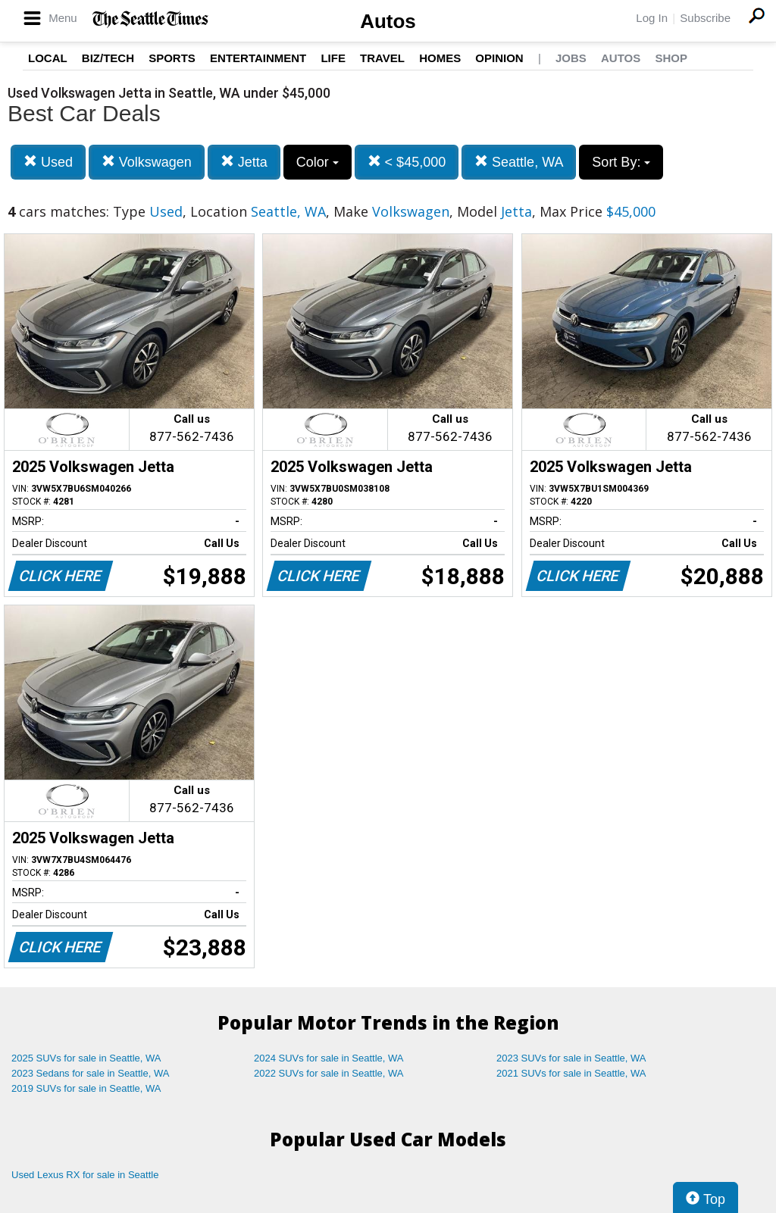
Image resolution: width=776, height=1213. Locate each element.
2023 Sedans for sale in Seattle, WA (90, 1073)
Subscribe (705, 17)
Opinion (499, 58)
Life (333, 58)
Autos (388, 21)
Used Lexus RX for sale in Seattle (84, 1174)
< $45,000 (407, 162)
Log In (652, 17)
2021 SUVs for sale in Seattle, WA (571, 1073)
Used (48, 162)
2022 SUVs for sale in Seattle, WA (329, 1073)
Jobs (571, 58)
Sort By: (621, 162)
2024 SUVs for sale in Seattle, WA (329, 1058)
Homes (440, 58)
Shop (671, 58)
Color (317, 162)
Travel (382, 58)
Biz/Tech (108, 58)
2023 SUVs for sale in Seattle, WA (571, 1058)
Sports (172, 58)
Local (47, 58)
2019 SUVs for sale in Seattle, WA (86, 1088)
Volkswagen (147, 162)
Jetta (244, 162)
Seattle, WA (518, 162)
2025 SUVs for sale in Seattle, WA (86, 1058)
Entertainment (258, 58)
